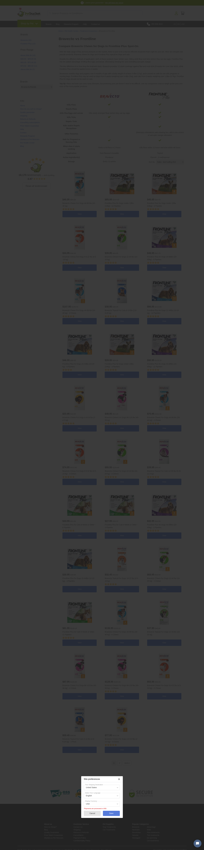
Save (111, 813)
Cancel (92, 813)
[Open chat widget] (197, 843)
